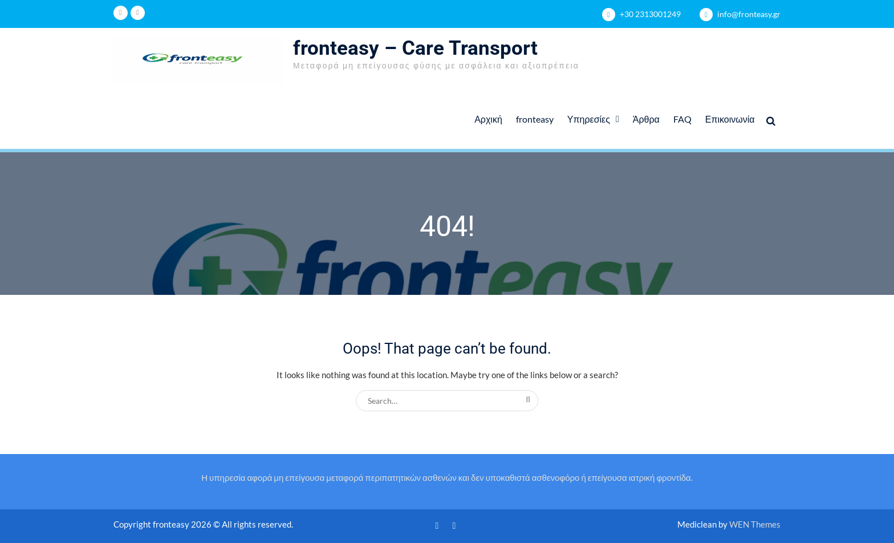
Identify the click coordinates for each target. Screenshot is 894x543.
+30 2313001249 (650, 14)
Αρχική (488, 119)
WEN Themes (755, 524)
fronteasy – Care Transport (415, 48)
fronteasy (535, 119)
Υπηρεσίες (588, 119)
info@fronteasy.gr (749, 14)
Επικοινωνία (730, 119)
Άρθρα (646, 119)
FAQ (682, 119)
